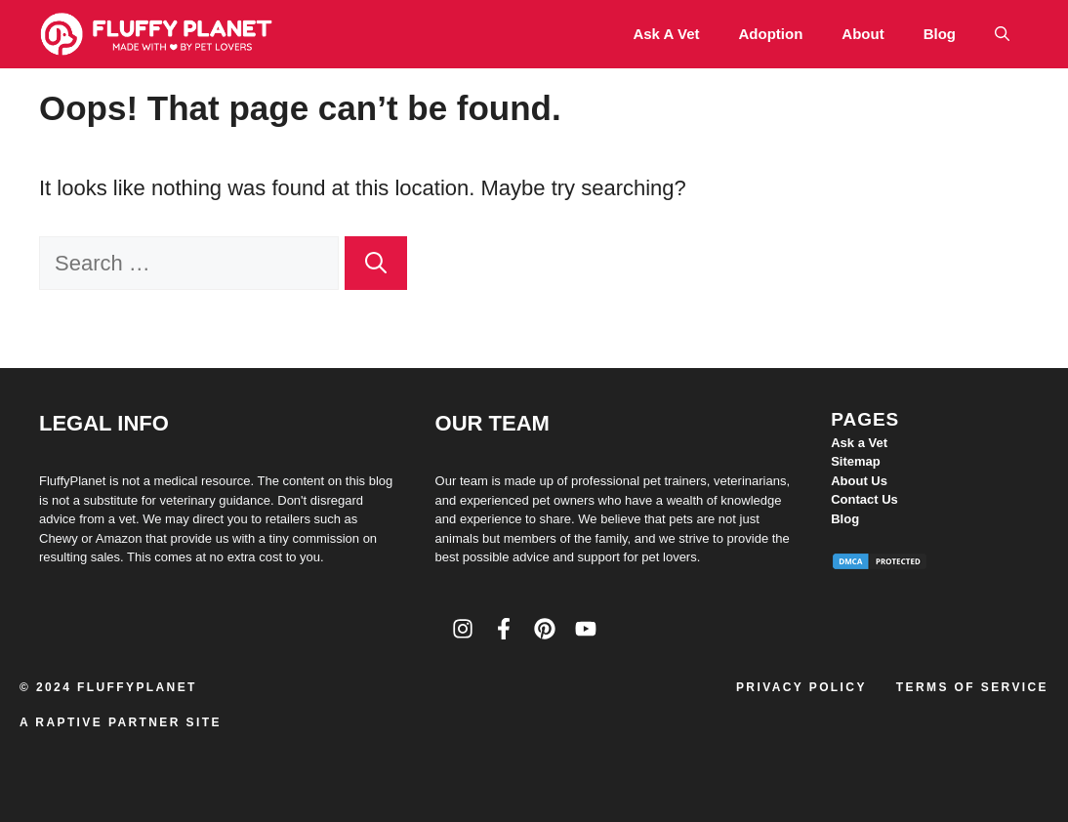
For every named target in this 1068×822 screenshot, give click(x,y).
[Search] (376, 263)
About (862, 33)
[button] (1002, 34)
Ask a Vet (666, 33)
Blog (940, 33)
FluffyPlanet (137, 687)
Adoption (771, 33)
